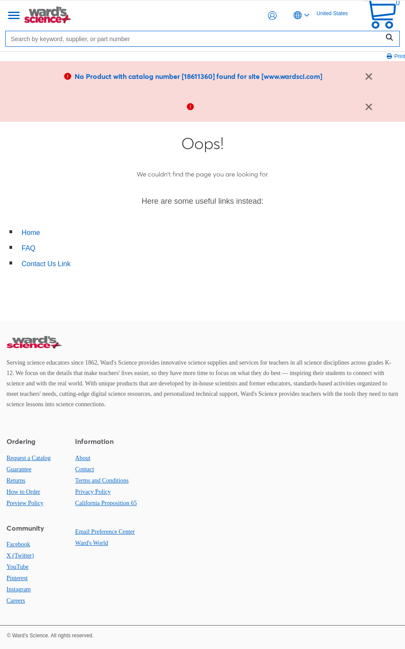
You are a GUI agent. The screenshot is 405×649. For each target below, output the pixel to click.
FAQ (29, 248)
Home (31, 232)
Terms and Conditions (101, 480)
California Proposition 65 (106, 503)
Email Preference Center (105, 531)
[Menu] (13, 15)
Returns (16, 480)
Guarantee (19, 469)
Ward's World (91, 543)
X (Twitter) (20, 555)
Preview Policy (25, 503)
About (82, 458)
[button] (272, 15)
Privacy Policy (93, 492)
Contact (84, 469)
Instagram (19, 589)
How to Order (23, 492)
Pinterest (17, 578)
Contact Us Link (46, 263)
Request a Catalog (29, 458)
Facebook (18, 544)
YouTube (18, 567)
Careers (16, 600)
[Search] (194, 38)
